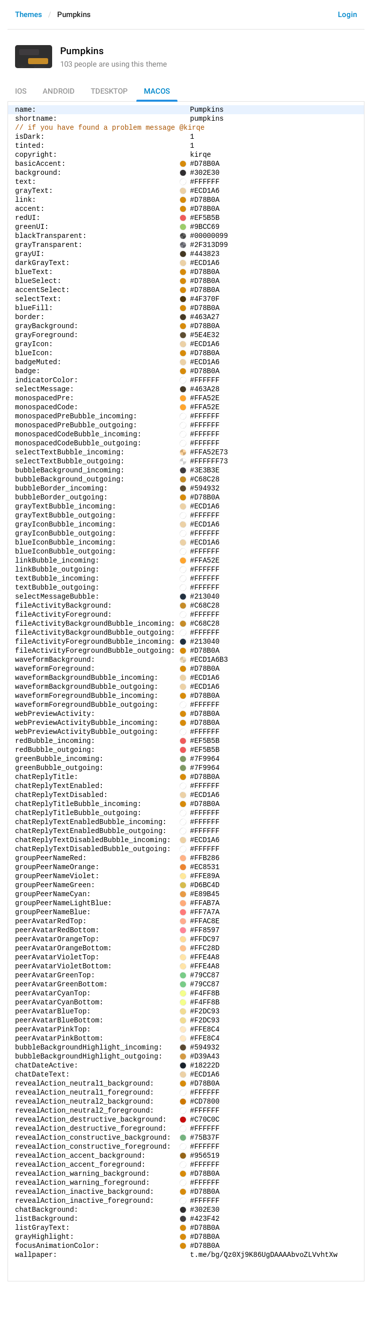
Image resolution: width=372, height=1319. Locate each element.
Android (59, 91)
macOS (157, 91)
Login (347, 14)
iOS (21, 91)
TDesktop (109, 91)
